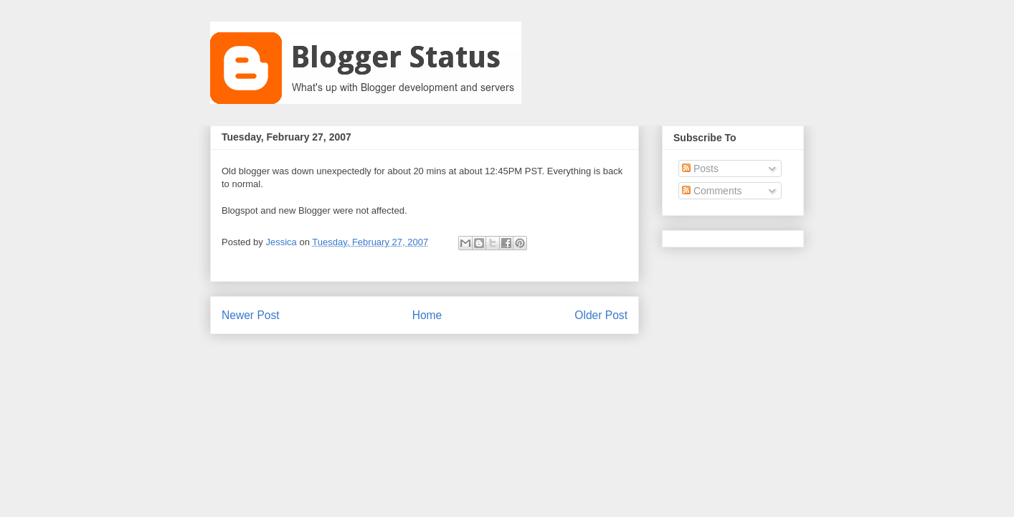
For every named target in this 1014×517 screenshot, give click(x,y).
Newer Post (251, 315)
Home (427, 315)
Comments (712, 190)
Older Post (600, 315)
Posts (700, 168)
